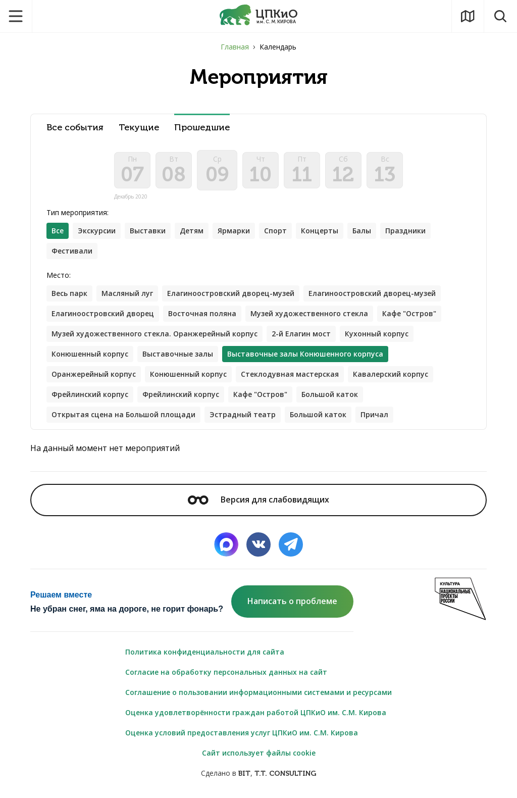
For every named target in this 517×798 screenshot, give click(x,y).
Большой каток (329, 394)
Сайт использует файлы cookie (259, 753)
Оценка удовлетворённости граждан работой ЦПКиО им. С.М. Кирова (255, 712)
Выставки (148, 230)
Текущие (139, 127)
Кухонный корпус (376, 333)
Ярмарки (234, 230)
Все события (75, 127)
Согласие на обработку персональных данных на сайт (226, 672)
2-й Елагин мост (301, 333)
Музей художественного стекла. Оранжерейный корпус (154, 333)
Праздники (405, 230)
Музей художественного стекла (309, 313)
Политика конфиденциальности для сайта (204, 652)
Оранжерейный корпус (93, 374)
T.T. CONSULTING (285, 773)
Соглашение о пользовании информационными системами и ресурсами (258, 692)
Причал (374, 414)
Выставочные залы (177, 354)
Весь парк (69, 293)
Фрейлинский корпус (89, 394)
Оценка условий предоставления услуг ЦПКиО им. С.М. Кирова (241, 732)
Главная (235, 47)
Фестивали (71, 251)
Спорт (275, 230)
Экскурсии (97, 230)
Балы (361, 230)
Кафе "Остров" (409, 313)
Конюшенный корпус (89, 354)
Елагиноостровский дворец (102, 313)
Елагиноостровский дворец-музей (230, 293)
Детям (191, 230)
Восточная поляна (202, 313)
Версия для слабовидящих (258, 499)
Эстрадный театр (243, 414)
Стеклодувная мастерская (290, 374)
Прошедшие (202, 127)
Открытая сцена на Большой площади (123, 414)
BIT (244, 773)
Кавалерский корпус (390, 374)
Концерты (319, 230)
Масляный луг (127, 293)
